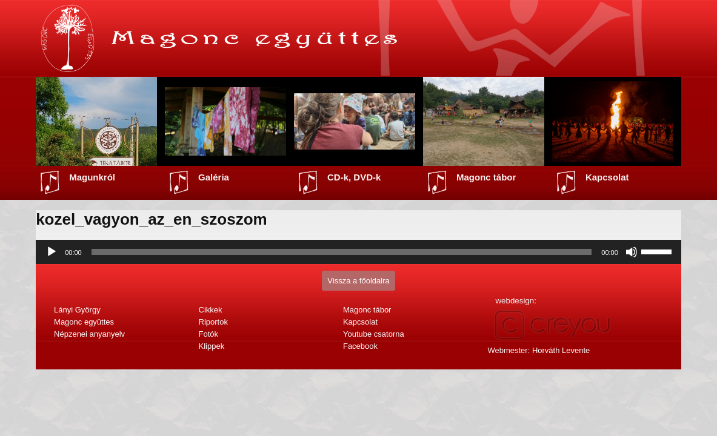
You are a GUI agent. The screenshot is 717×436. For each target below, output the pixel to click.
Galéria (213, 177)
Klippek (212, 346)
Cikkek (210, 309)
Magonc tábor (486, 177)
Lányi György (77, 309)
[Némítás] (631, 252)
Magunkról (92, 177)
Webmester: (538, 350)
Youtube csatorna (373, 334)
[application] (358, 252)
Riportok (213, 321)
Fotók (209, 334)
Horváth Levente (561, 350)
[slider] (342, 252)
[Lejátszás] (51, 252)
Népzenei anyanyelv (89, 334)
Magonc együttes (84, 321)
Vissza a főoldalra (358, 280)
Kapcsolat (607, 177)
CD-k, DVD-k (354, 177)
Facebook (360, 346)
